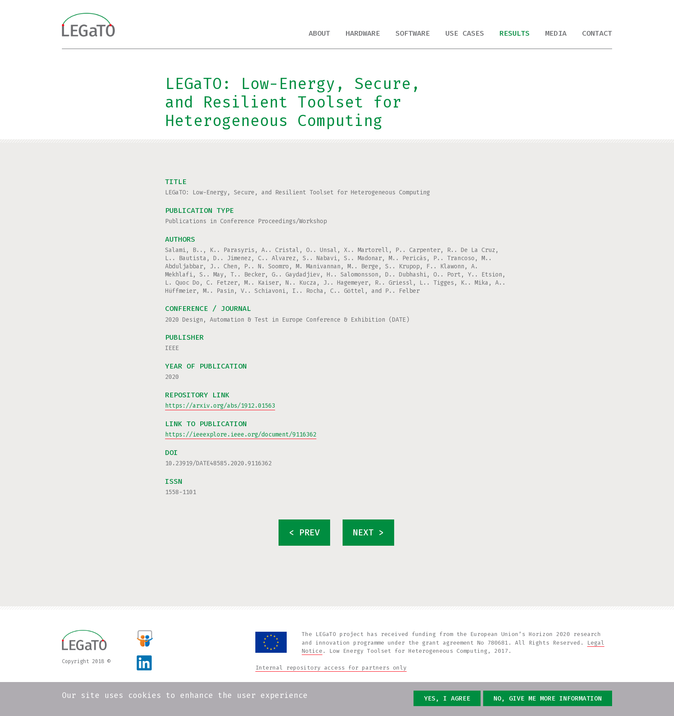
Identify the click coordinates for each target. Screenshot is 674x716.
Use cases (464, 33)
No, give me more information (547, 698)
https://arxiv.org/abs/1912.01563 (220, 405)
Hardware (363, 33)
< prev (304, 532)
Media (556, 33)
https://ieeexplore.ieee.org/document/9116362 (240, 434)
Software (412, 33)
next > (368, 532)
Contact (597, 33)
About (319, 33)
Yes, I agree (447, 698)
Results (514, 33)
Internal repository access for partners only (331, 667)
